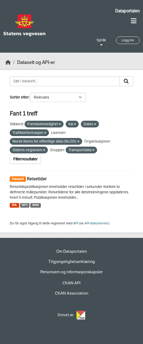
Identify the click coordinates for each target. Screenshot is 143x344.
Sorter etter (19, 97)
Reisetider (36, 178)
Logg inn (128, 40)
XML (14, 205)
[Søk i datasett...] (64, 81)
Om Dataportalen (71, 251)
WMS (35, 205)
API (75, 223)
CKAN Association (71, 293)
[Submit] (126, 81)
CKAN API (71, 283)
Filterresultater (25, 159)
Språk (101, 40)
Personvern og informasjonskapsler (71, 271)
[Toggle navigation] (134, 20)
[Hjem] (8, 62)
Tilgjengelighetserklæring (71, 261)
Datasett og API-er (36, 62)
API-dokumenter (96, 223)
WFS (25, 205)
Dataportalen (127, 11)
